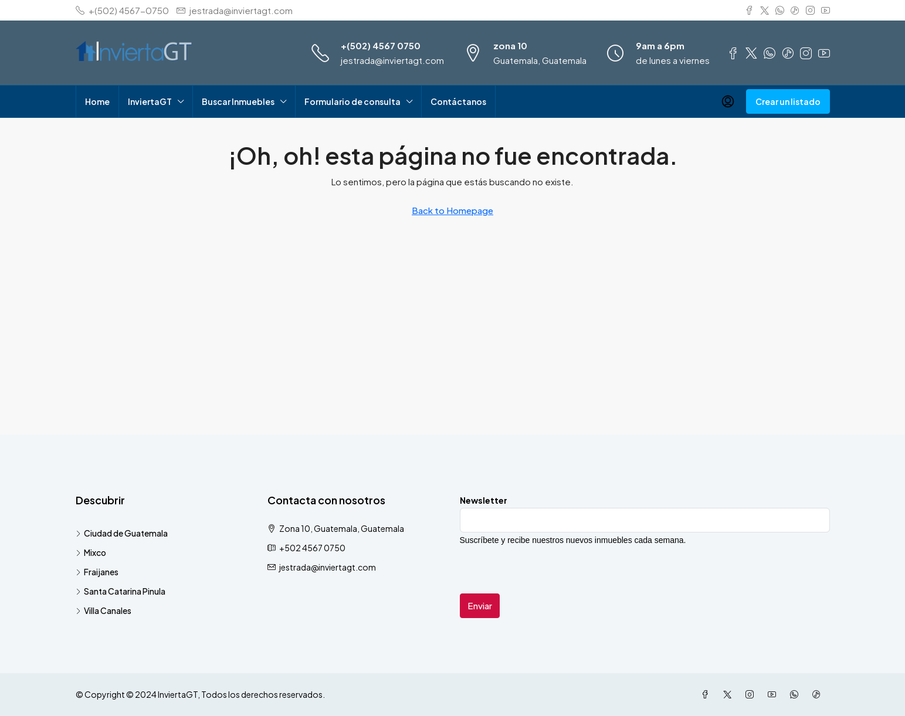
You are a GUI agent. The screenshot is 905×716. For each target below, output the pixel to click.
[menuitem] (728, 101)
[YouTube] (774, 694)
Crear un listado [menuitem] (788, 101)
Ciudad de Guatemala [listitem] (122, 533)
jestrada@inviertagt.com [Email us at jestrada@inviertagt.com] (327, 567)
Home (97, 101)
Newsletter (483, 500)
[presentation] (549, 570)
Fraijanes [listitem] (97, 571)
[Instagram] (751, 694)
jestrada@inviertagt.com (392, 60)
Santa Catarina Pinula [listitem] (120, 591)
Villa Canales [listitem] (103, 610)
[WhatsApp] (796, 694)
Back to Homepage (452, 210)
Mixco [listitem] (91, 552)
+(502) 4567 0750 (381, 45)
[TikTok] (818, 694)
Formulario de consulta (352, 101)
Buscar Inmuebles (238, 101)
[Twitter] (729, 694)
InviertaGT (150, 101)
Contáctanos (458, 101)
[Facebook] (707, 694)
